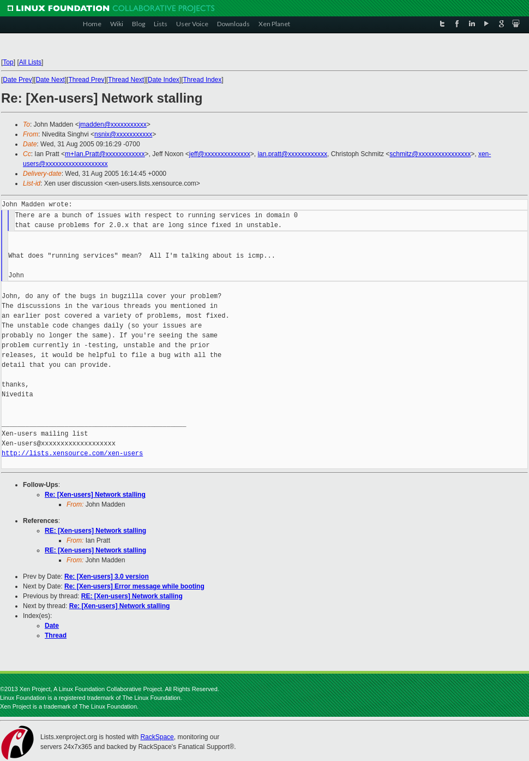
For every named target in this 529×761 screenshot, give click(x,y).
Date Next (49, 80)
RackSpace (156, 737)
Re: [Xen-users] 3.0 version (106, 576)
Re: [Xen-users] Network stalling (95, 494)
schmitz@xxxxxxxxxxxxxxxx (430, 154)
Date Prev (17, 80)
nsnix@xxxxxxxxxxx (123, 134)
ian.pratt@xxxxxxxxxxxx (292, 154)
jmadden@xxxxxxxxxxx (113, 124)
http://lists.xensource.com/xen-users (72, 453)
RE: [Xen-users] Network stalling (95, 530)
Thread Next (126, 80)
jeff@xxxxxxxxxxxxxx (219, 154)
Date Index (163, 80)
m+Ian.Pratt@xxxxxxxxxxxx (105, 154)
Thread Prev (86, 80)
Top (8, 62)
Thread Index (202, 80)
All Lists (30, 62)
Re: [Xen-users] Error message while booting (134, 586)
